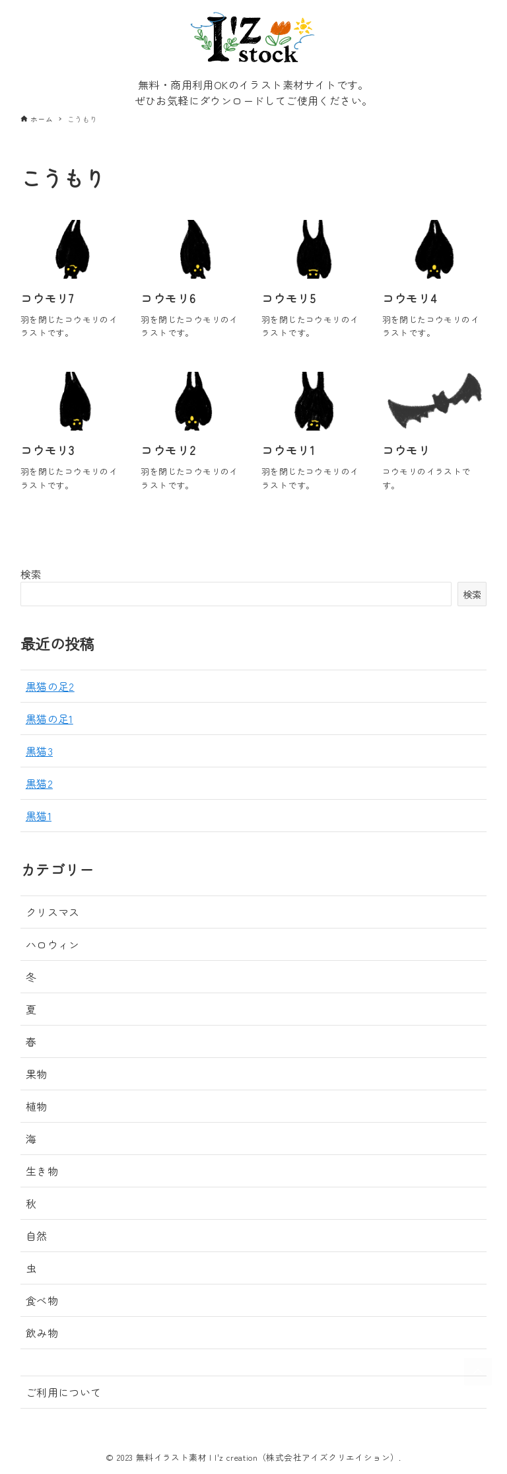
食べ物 (42, 1300)
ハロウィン (53, 944)
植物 (37, 1106)
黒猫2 (39, 783)
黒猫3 (39, 751)
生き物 (42, 1171)
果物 (37, 1074)
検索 (31, 574)
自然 (37, 1236)
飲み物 (42, 1333)
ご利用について (64, 1392)
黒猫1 (38, 816)
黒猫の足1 (49, 718)
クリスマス (53, 912)
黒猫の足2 (50, 686)
